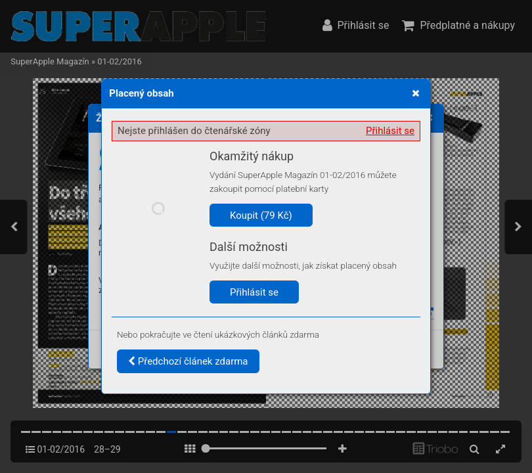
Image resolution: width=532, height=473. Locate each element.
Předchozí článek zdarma (188, 361)
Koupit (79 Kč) (261, 215)
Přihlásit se (390, 131)
